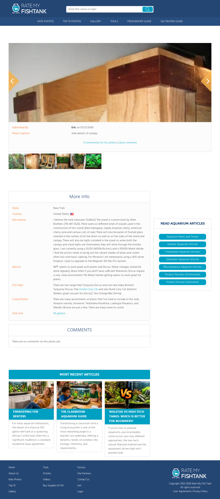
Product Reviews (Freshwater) (182, 274)
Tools (45, 467)
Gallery (12, 492)
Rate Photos (15, 480)
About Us (14, 473)
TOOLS (114, 21)
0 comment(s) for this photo (99, 142)
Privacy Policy (200, 491)
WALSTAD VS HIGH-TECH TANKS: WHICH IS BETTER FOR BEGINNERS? (127, 417)
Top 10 (12, 486)
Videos (46, 480)
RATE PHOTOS (45, 21)
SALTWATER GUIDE (172, 21)
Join (79, 486)
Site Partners (84, 473)
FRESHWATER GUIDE (139, 21)
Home (12, 467)
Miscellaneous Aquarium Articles (182, 267)
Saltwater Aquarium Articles (182, 259)
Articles (47, 473)
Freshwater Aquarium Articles (182, 252)
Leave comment (127, 142)
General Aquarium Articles (182, 244)
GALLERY (95, 21)
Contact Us (83, 480)
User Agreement (182, 491)
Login (80, 492)
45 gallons (59, 313)
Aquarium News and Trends (183, 237)
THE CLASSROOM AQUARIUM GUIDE (74, 414)
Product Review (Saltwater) (182, 282)
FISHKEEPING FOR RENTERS (25, 414)
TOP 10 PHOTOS (72, 21)
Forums (81, 467)
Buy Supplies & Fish (53, 486)
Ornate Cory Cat (88, 289)
